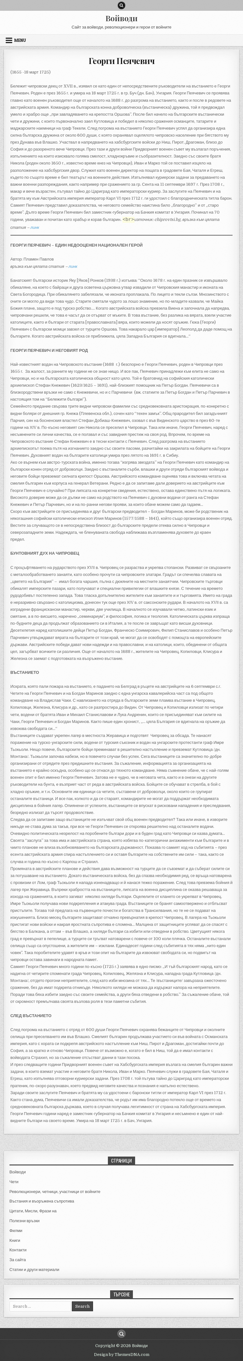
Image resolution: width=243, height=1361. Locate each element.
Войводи (121, 18)
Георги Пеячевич (122, 60)
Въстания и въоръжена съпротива (41, 1201)
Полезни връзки (24, 1220)
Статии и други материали (34, 1269)
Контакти (18, 1250)
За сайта (17, 1259)
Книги (14, 1240)
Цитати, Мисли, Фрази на (33, 1211)
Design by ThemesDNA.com (121, 1354)
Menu (20, 40)
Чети (14, 1181)
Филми (15, 1230)
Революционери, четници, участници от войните (55, 1191)
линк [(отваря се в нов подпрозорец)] (73, 266)
